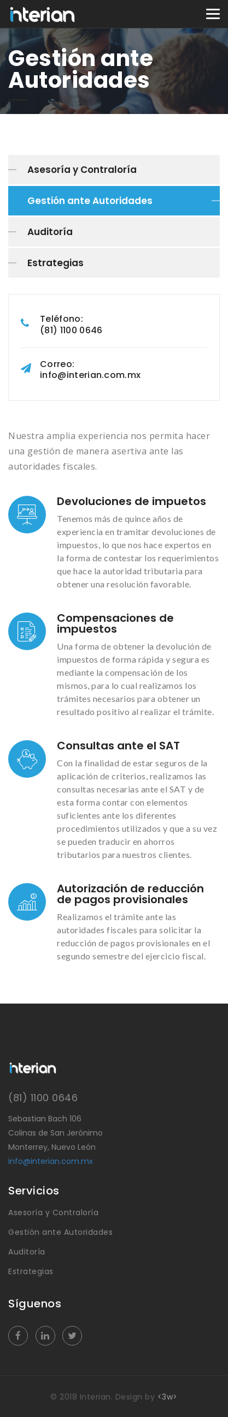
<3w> (167, 1396)
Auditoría (50, 231)
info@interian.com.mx (50, 1161)
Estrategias (55, 262)
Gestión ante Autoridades (90, 200)
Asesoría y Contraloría (82, 169)
